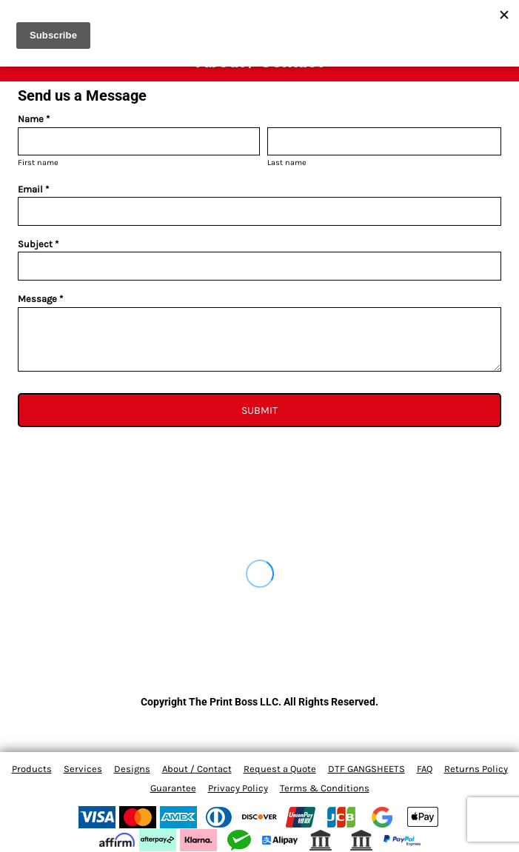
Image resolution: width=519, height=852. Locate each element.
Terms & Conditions (324, 788)
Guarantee (173, 788)
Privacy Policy (238, 788)
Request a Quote (280, 768)
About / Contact (197, 768)
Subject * (38, 243)
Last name (287, 162)
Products (32, 768)
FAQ (424, 768)
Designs (132, 768)
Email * (33, 189)
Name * (34, 118)
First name (38, 162)
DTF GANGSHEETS (366, 768)
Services (83, 768)
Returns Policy (476, 768)
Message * (40, 298)
